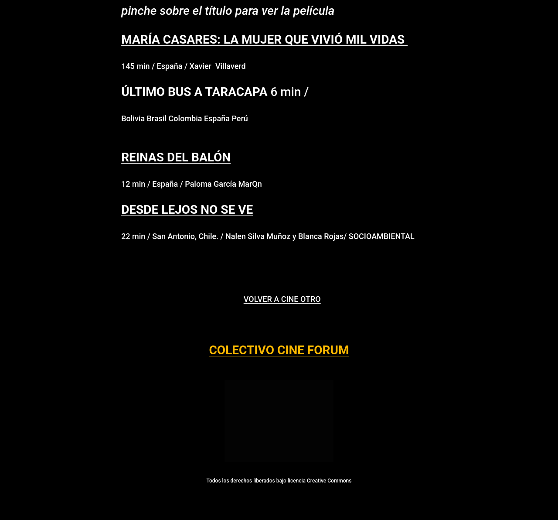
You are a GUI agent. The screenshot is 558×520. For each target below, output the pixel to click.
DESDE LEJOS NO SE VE (187, 209)
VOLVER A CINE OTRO (282, 299)
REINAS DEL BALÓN (176, 157)
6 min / (215, 92)
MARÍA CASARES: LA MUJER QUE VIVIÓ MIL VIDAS (264, 39)
